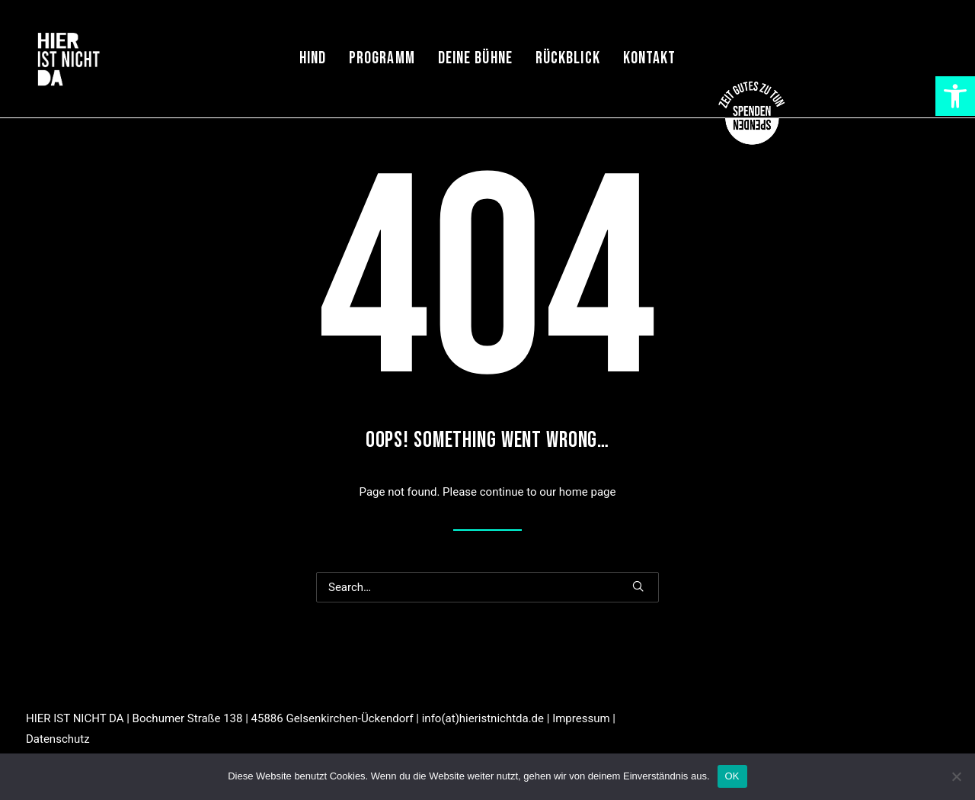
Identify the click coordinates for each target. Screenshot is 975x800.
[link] (955, 96)
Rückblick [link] (567, 58)
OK (732, 776)
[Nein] (956, 776)
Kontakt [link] (649, 58)
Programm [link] (382, 58)
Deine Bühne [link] (475, 58)
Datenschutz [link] (58, 739)
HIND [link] (312, 58)
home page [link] (587, 492)
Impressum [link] (580, 718)
